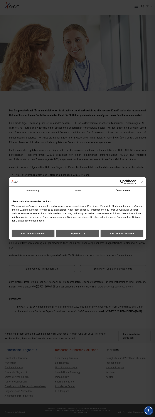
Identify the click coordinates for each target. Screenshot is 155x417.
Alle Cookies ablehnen (33, 233)
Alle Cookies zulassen (122, 233)
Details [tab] (77, 190)
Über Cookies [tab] (123, 190)
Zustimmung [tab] (32, 190)
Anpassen (77, 233)
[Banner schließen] (142, 182)
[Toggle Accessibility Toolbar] (149, 411)
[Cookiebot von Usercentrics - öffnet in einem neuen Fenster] (122, 182)
